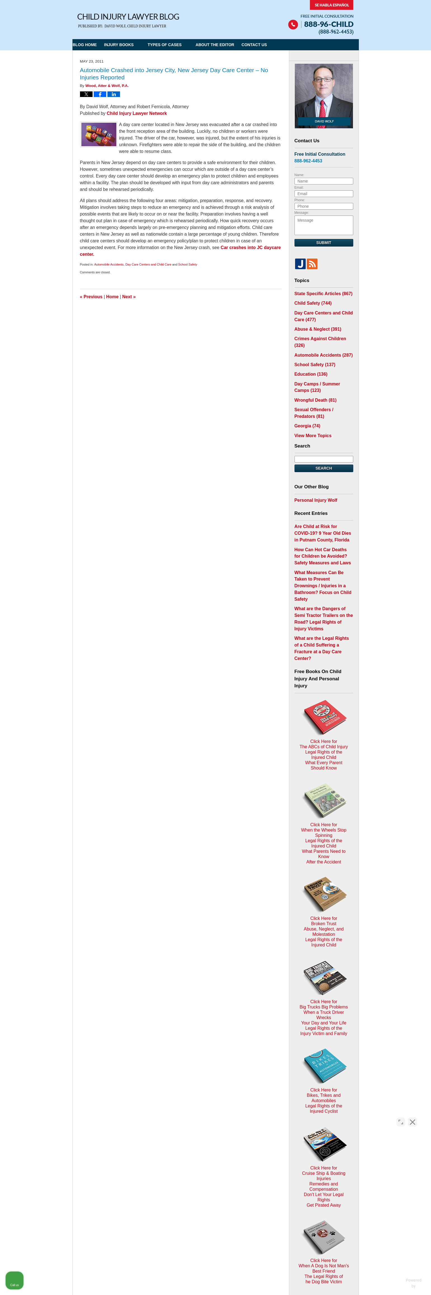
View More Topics (311, 416)
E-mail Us (90, 1202)
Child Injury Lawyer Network (137, 113)
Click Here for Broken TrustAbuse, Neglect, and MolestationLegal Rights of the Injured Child (324, 805)
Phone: (300, 200)
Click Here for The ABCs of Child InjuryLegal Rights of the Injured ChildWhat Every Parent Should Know (323, 671)
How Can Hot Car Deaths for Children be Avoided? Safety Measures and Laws (321, 532)
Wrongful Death (313, 384)
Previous (91, 296)
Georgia (306, 408)
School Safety (187, 264)
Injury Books (132, 44)
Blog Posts (267, 1173)
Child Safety (311, 302)
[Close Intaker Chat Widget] (412, 1116)
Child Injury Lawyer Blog (128, 21)
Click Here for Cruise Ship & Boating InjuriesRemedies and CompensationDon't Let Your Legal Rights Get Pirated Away (324, 1006)
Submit (323, 242)
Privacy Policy (183, 1173)
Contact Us (274, 44)
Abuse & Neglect (315, 325)
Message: (302, 213)
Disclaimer (213, 1173)
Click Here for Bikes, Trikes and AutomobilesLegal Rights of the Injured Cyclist (324, 941)
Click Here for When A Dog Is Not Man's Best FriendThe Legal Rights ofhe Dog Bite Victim (323, 1075)
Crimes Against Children (322, 334)
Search (323, 449)
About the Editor (228, 44)
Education (309, 361)
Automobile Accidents (109, 264)
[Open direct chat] (400, 1116)
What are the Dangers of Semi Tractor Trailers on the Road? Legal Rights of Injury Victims (322, 579)
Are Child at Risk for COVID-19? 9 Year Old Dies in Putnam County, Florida (323, 512)
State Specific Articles (320, 293)
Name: (299, 175)
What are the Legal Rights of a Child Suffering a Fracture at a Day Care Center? (323, 600)
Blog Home (91, 44)
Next (129, 296)
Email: (299, 188)
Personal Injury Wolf (313, 480)
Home (112, 296)
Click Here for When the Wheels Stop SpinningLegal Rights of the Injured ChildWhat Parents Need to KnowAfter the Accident (324, 738)
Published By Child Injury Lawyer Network (321, 17)
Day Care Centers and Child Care (148, 264)
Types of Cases (178, 44)
